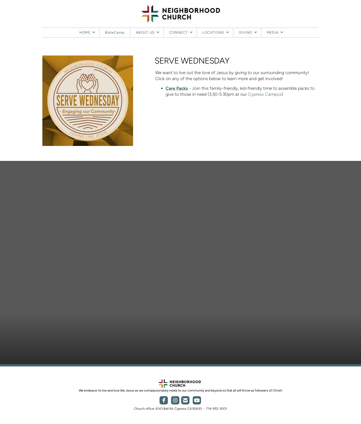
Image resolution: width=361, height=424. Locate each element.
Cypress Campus (265, 94)
